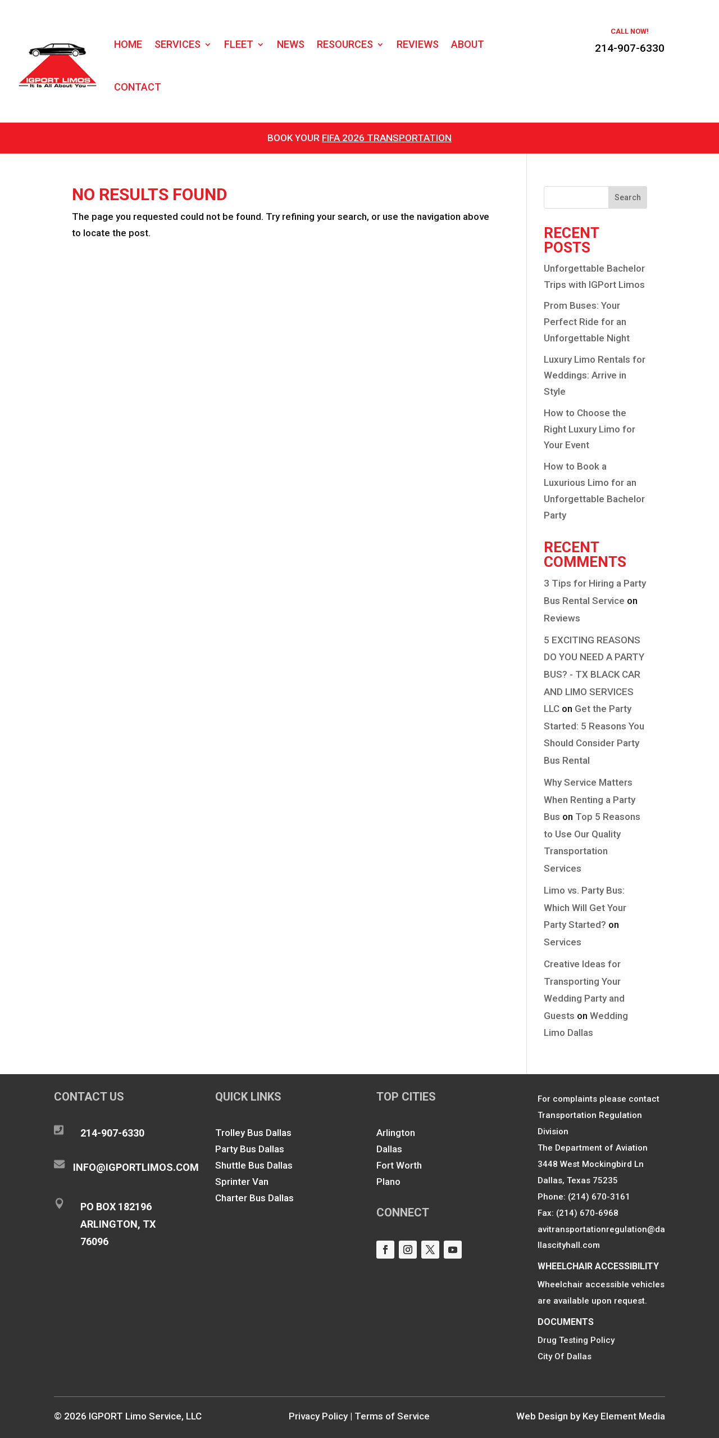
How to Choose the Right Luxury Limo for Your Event (589, 429)
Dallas (389, 1149)
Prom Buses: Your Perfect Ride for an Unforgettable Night (587, 322)
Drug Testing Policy (576, 1340)
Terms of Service (392, 1416)
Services (177, 44)
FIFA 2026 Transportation (387, 137)
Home (128, 44)
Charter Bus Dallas (254, 1197)
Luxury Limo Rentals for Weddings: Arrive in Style (594, 376)
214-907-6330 (630, 48)
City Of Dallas (564, 1356)
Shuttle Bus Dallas (254, 1165)
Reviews (418, 44)
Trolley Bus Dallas (253, 1132)
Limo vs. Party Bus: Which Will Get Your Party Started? (585, 907)
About (467, 44)
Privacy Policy (318, 1416)
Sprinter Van (242, 1181)
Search (628, 197)
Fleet (238, 44)
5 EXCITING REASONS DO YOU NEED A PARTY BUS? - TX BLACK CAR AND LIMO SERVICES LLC (594, 674)
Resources (345, 44)
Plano (388, 1181)
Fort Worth (399, 1165)
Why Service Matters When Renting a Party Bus (589, 799)
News (290, 44)
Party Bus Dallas (249, 1149)
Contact (137, 87)
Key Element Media (624, 1416)
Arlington (395, 1132)
